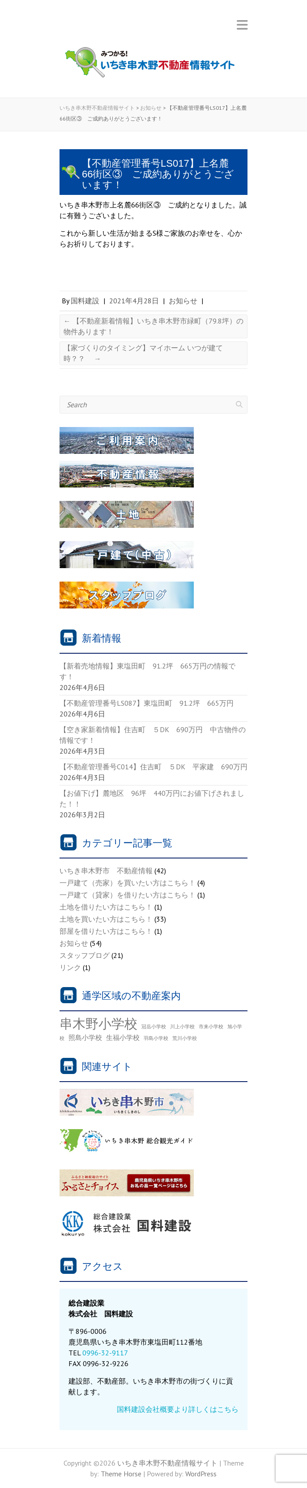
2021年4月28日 (134, 300)
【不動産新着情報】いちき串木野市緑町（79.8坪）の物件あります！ (153, 326)
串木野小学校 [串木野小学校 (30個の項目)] (98, 1023)
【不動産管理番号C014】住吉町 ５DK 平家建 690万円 (157, 766)
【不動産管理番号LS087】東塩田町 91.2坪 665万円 (147, 703)
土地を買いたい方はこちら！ (106, 918)
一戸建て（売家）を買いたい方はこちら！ (128, 882)
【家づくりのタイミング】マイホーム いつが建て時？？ (143, 353)
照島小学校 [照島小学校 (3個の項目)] (85, 1037)
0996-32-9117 (105, 1352)
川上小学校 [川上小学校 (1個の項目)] (182, 1026)
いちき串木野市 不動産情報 (106, 870)
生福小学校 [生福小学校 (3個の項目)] (123, 1037)
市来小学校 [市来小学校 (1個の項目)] (211, 1026)
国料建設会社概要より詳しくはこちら (178, 1409)
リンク (70, 967)
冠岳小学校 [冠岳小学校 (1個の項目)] (153, 1026)
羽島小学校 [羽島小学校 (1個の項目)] (156, 1038)
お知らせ (183, 300)
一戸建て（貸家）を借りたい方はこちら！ (128, 894)
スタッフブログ (85, 955)
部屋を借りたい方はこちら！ (106, 931)
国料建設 (85, 300)
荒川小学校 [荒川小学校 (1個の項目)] (184, 1038)
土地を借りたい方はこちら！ (106, 906)
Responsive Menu (242, 25)
